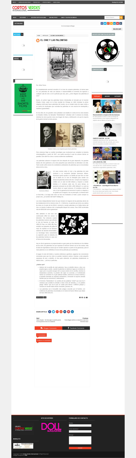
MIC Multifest (53, 17)
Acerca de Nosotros (25, 2)
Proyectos (36, 2)
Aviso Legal (56, 2)
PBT (26, 455)
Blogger (73, 26)
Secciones (23, 17)
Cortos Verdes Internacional (30, 454)
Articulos (45, 35)
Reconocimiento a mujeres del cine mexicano (106, 115)
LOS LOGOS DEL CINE (99, 162)
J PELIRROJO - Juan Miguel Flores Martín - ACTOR (106, 186)
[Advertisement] (62, 399)
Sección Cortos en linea (38, 17)
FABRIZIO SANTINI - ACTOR (101, 138)
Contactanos (46, 2)
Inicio (14, 2)
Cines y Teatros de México (69, 17)
